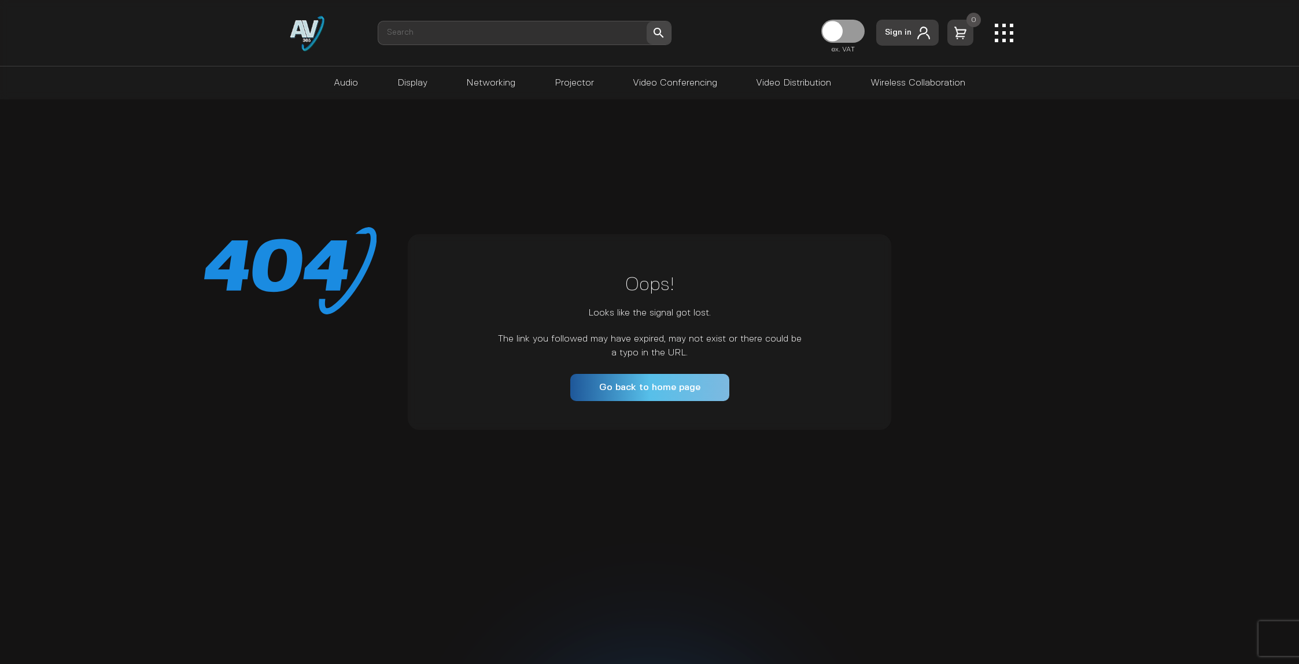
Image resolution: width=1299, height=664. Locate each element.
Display (412, 83)
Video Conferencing (675, 83)
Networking (490, 83)
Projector (574, 83)
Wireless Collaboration (917, 83)
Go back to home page (649, 387)
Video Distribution (793, 83)
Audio (346, 83)
